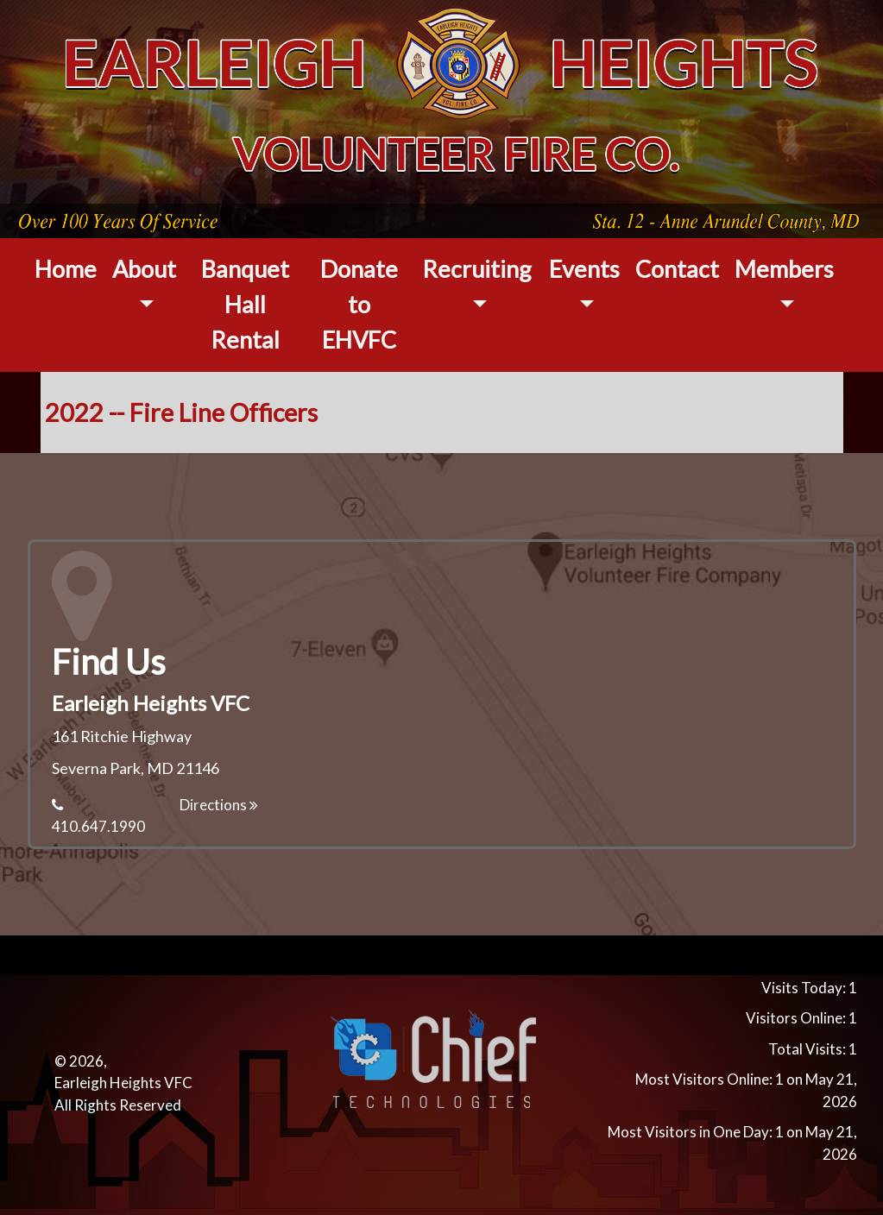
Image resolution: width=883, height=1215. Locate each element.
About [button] (144, 269)
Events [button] (584, 269)
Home (66, 269)
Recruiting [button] (477, 269)
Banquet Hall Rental (245, 304)
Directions (219, 805)
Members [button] (784, 269)
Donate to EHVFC (359, 304)
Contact (677, 269)
